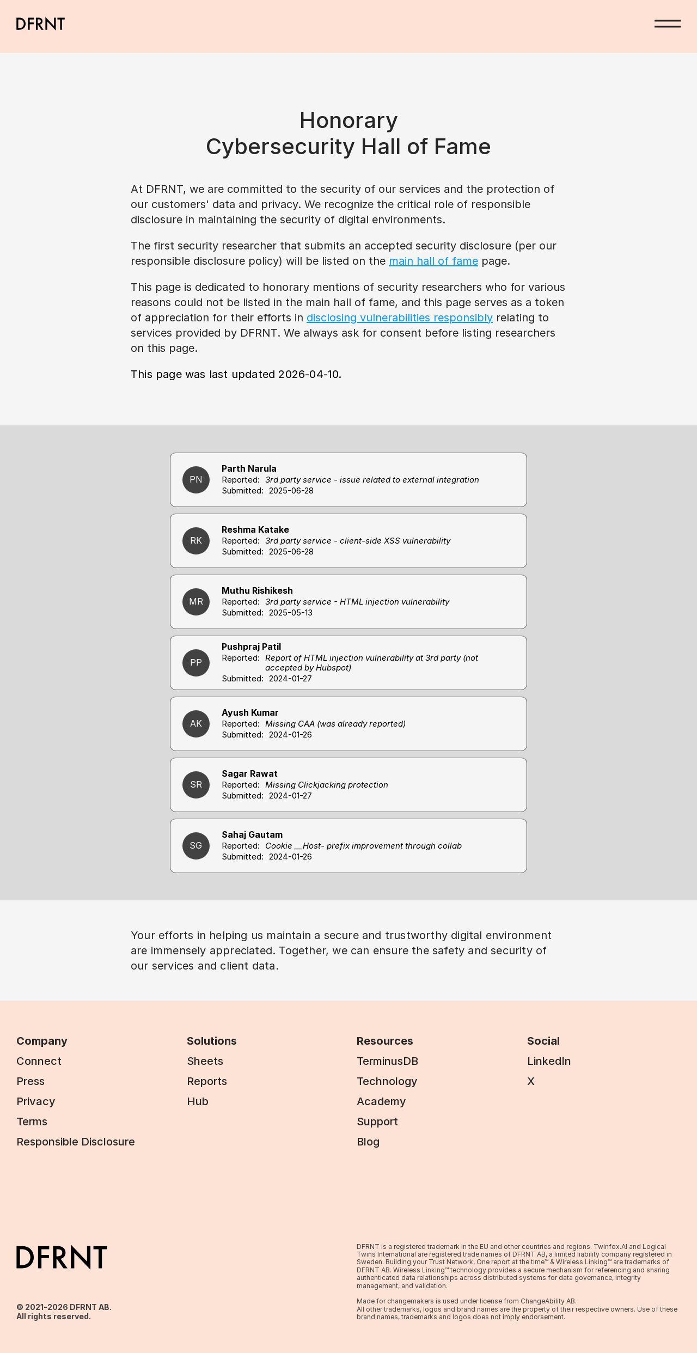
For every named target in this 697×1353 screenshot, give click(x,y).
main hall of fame (433, 260)
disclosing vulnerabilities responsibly (400, 317)
